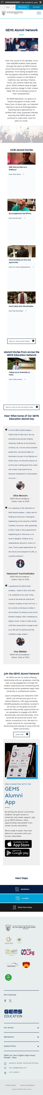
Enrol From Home (25, 907)
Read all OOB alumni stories (19, 341)
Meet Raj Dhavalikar (16, 311)
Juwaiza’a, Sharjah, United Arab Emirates (23, 1063)
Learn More (19, 734)
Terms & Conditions (27, 1085)
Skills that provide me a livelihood (18, 168)
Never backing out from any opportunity (20, 261)
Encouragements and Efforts (20, 213)
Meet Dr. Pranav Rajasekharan (19, 267)
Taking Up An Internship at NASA (19, 373)
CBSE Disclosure (22, 7)
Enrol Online (36, 7)
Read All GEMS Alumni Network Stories (19, 407)
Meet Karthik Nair (15, 218)
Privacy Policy (10, 1085)
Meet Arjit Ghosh (15, 174)
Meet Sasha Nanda (15, 379)
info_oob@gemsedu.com (18, 1068)
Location (25, 898)
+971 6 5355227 (14, 1072)
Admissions (25, 889)
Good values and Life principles (21, 306)
